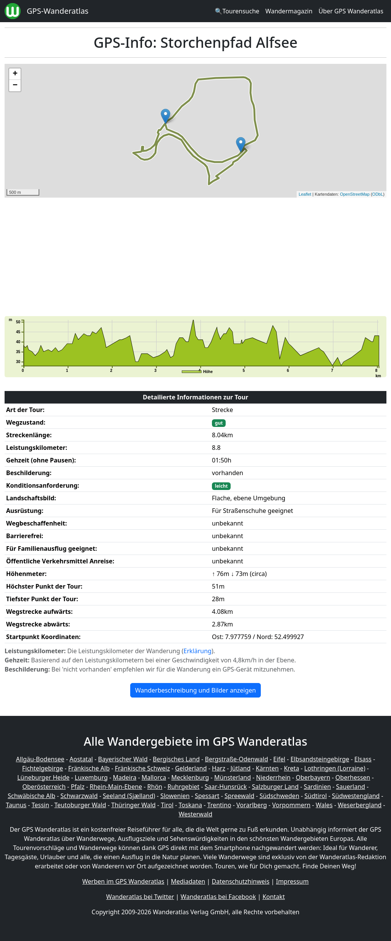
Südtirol (315, 796)
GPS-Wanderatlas (58, 11)
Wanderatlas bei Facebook (218, 896)
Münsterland (232, 777)
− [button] (15, 85)
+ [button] (15, 74)
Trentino (219, 805)
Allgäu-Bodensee (40, 759)
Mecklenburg (190, 777)
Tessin (40, 805)
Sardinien (317, 786)
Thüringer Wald (133, 805)
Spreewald (239, 796)
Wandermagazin (288, 11)
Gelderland (191, 768)
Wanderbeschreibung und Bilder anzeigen (195, 690)
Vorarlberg (251, 805)
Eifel (279, 759)
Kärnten (267, 768)
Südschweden (279, 796)
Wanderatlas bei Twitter (140, 896)
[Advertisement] (195, 256)
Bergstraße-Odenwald (236, 759)
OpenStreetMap (355, 194)
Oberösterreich (44, 786)
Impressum (292, 881)
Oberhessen (352, 777)
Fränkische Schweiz (142, 768)
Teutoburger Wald (80, 805)
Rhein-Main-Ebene (116, 786)
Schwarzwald (79, 796)
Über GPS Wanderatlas (350, 11)
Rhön (154, 786)
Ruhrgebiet (184, 786)
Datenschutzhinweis (241, 881)
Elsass (363, 759)
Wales (324, 805)
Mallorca (154, 777)
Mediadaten (188, 881)
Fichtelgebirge (42, 768)
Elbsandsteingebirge (320, 759)
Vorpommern (291, 805)
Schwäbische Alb (31, 796)
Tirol (167, 805)
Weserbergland (360, 805)
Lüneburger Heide (43, 777)
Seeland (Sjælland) (129, 796)
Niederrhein (273, 777)
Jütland (240, 768)
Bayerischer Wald (123, 759)
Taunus (16, 805)
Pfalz (77, 786)
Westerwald (195, 814)
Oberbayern (313, 777)
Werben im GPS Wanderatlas (123, 881)
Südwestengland (356, 796)
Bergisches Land (176, 759)
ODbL (377, 194)
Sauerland (350, 786)
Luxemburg (91, 777)
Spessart (207, 796)
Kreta (291, 768)
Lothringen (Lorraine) (334, 768)
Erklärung (198, 651)
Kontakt (273, 896)
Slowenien (175, 796)
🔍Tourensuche (237, 11)
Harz (218, 768)
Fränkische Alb (89, 768)
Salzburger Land (275, 786)
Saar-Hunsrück (226, 786)
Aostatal (81, 759)
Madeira (124, 777)
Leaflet (305, 194)
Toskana (190, 805)
